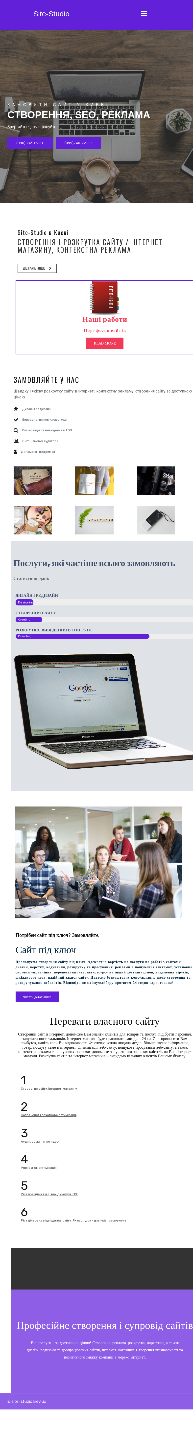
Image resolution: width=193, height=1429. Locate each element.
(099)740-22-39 (78, 143)
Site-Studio (51, 14)
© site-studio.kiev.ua (26, 1421)
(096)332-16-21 (30, 143)
